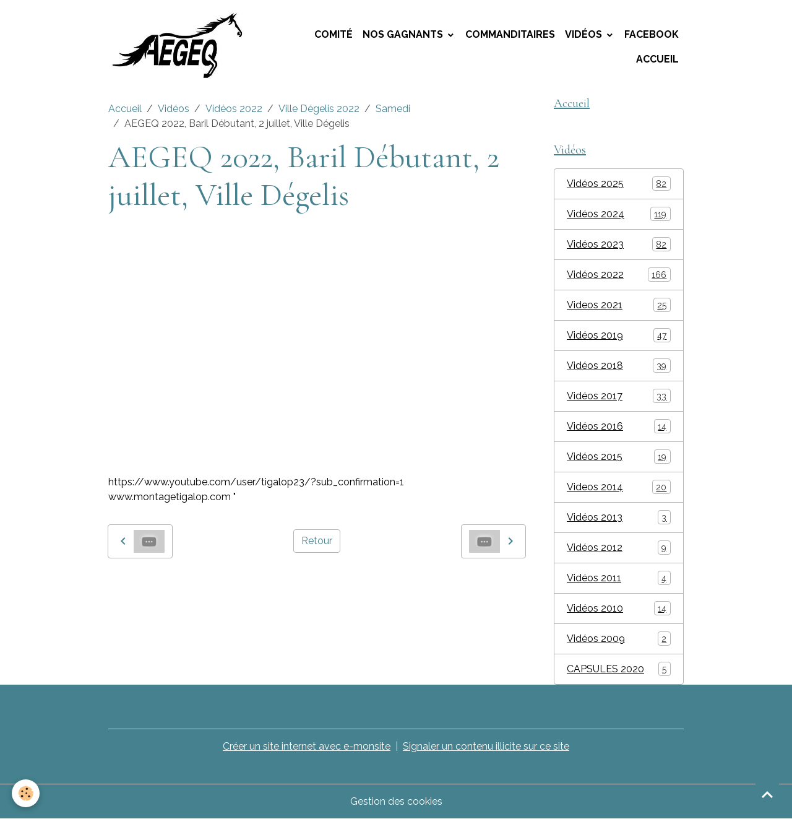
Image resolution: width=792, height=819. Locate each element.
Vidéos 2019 (619, 335)
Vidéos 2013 (619, 517)
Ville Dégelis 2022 (318, 109)
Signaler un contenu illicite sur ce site (486, 746)
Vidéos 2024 (619, 214)
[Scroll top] (767, 794)
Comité (333, 34)
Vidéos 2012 (619, 547)
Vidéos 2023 (619, 244)
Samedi (393, 109)
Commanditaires (510, 34)
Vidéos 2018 (619, 365)
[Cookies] (26, 793)
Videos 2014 (619, 487)
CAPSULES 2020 (619, 669)
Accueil (657, 59)
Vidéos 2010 (619, 608)
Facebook (651, 34)
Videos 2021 (619, 305)
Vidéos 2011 (619, 578)
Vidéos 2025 (619, 183)
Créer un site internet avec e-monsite (306, 746)
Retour (316, 541)
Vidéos (585, 34)
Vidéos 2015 (619, 456)
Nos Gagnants (404, 34)
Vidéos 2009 (619, 638)
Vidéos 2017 (619, 396)
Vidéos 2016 (619, 426)
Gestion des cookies (396, 801)
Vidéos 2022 (233, 109)
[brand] (182, 47)
